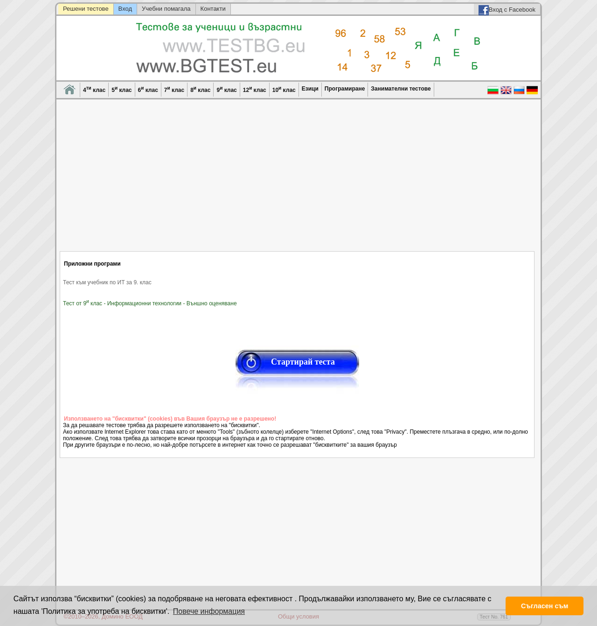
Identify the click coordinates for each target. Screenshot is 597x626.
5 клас (121, 89)
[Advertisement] (297, 181)
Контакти (213, 8)
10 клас (284, 89)
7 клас (174, 89)
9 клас (226, 89)
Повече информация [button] (209, 611)
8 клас (200, 89)
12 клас (254, 89)
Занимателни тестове (400, 88)
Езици (310, 88)
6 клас (148, 89)
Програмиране (345, 88)
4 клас (94, 89)
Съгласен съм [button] (544, 606)
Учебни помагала (166, 8)
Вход (125, 8)
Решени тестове (86, 8)
